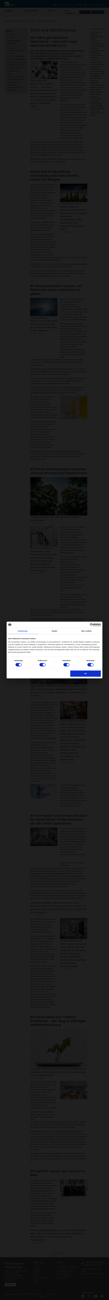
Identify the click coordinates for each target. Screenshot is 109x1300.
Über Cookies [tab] (86, 631)
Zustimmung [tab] (22, 631)
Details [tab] (54, 631)
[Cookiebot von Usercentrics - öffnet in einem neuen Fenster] (91, 624)
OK (85, 673)
